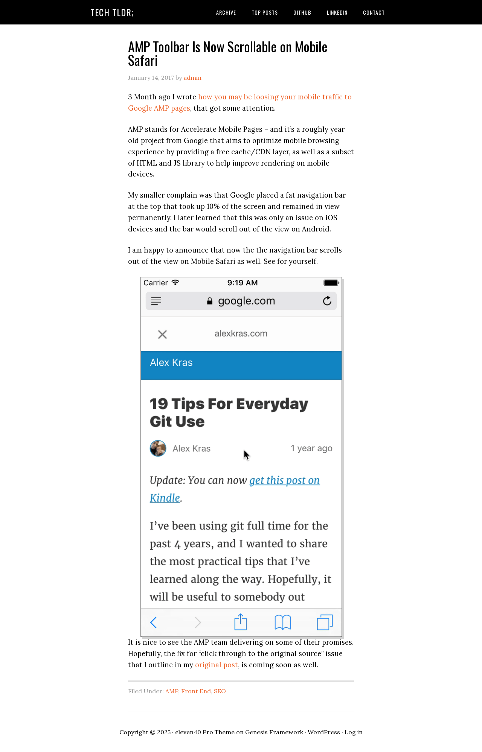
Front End (196, 691)
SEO (220, 691)
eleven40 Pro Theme (205, 732)
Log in (354, 732)
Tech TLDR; (112, 12)
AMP (171, 691)
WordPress (324, 732)
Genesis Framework (274, 732)
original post (216, 664)
